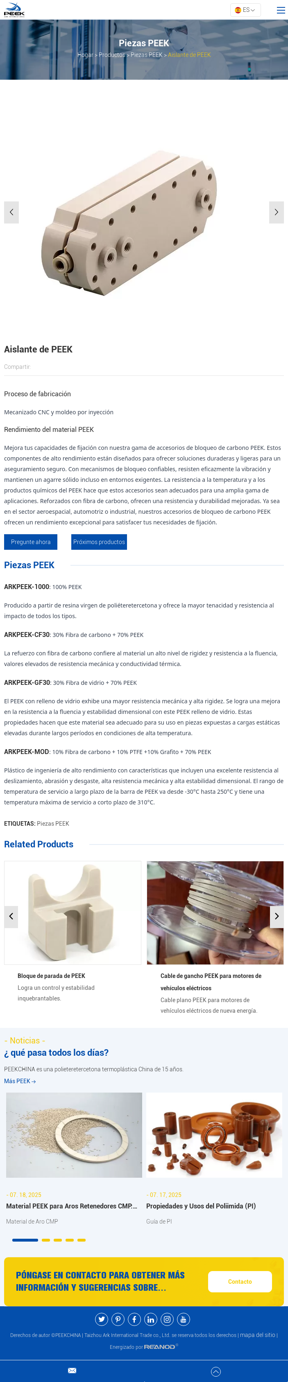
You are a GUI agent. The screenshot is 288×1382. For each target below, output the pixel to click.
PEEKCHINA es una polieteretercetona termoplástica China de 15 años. (94, 1069)
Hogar (85, 55)
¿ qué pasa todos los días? (56, 1053)
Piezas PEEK (147, 55)
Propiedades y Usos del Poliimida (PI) (201, 1206)
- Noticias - (24, 1041)
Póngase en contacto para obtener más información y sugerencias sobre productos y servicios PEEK (101, 1282)
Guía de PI (159, 1222)
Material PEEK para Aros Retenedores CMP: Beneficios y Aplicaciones (69, 1207)
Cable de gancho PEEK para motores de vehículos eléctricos (211, 982)
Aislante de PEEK (189, 55)
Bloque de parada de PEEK (51, 976)
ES (244, 10)
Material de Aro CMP (32, 1222)
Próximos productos (100, 542)
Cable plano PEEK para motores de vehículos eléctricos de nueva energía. (209, 1005)
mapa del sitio (257, 1335)
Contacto (240, 1282)
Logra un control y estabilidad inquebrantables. (56, 993)
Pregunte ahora (31, 542)
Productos (112, 55)
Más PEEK (20, 1081)
